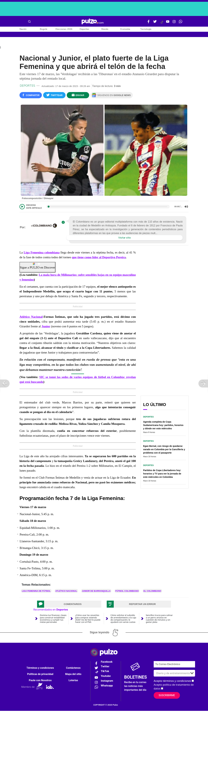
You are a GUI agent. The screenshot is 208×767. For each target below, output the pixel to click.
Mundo (104, 29)
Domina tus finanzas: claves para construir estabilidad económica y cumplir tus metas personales (53, 619)
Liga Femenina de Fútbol (36, 592)
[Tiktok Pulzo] (161, 23)
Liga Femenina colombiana (42, 253)
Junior (46, 327)
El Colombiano (152, 592)
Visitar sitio (124, 238)
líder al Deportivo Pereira (108, 258)
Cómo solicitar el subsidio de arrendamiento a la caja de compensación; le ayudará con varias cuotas (123, 619)
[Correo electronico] (174, 665)
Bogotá (43, 29)
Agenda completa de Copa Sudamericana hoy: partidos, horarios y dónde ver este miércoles (163, 426)
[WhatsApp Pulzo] (180, 23)
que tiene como (82, 258)
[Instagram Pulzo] (174, 23)
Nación (23, 29)
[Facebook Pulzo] (148, 23)
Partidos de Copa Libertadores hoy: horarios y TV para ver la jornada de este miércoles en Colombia (162, 474)
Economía (125, 29)
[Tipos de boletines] (174, 674)
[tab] (69, 605)
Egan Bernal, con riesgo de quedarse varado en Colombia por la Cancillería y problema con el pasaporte (164, 450)
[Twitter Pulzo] (155, 23)
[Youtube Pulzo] (168, 23)
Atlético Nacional (31, 318)
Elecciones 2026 (64, 29)
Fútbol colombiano (127, 592)
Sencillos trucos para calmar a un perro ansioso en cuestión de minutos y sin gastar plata (159, 619)
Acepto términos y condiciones (172, 682)
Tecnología (145, 29)
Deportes (84, 29)
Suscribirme (167, 696)
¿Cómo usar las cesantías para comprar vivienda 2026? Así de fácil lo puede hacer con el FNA (87, 619)
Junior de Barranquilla (96, 592)
